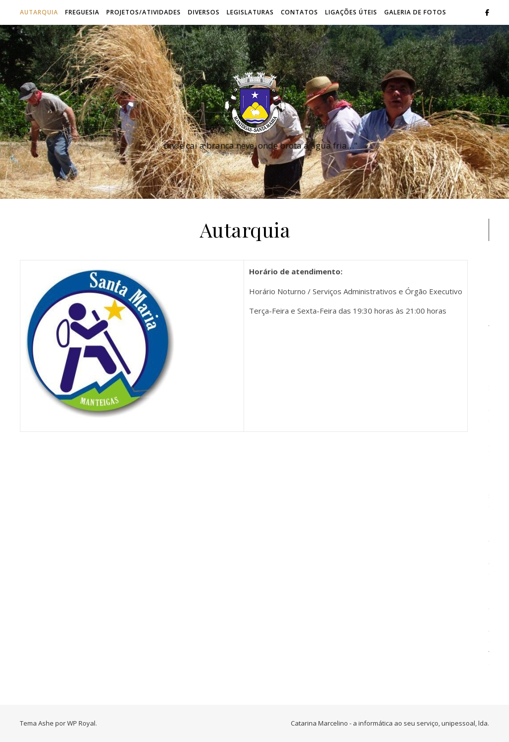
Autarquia (39, 12)
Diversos (204, 12)
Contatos (299, 12)
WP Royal (81, 723)
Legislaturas (250, 12)
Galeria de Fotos (415, 12)
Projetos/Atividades (143, 12)
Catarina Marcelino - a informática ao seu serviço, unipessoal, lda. (390, 723)
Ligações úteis (351, 12)
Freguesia (82, 12)
